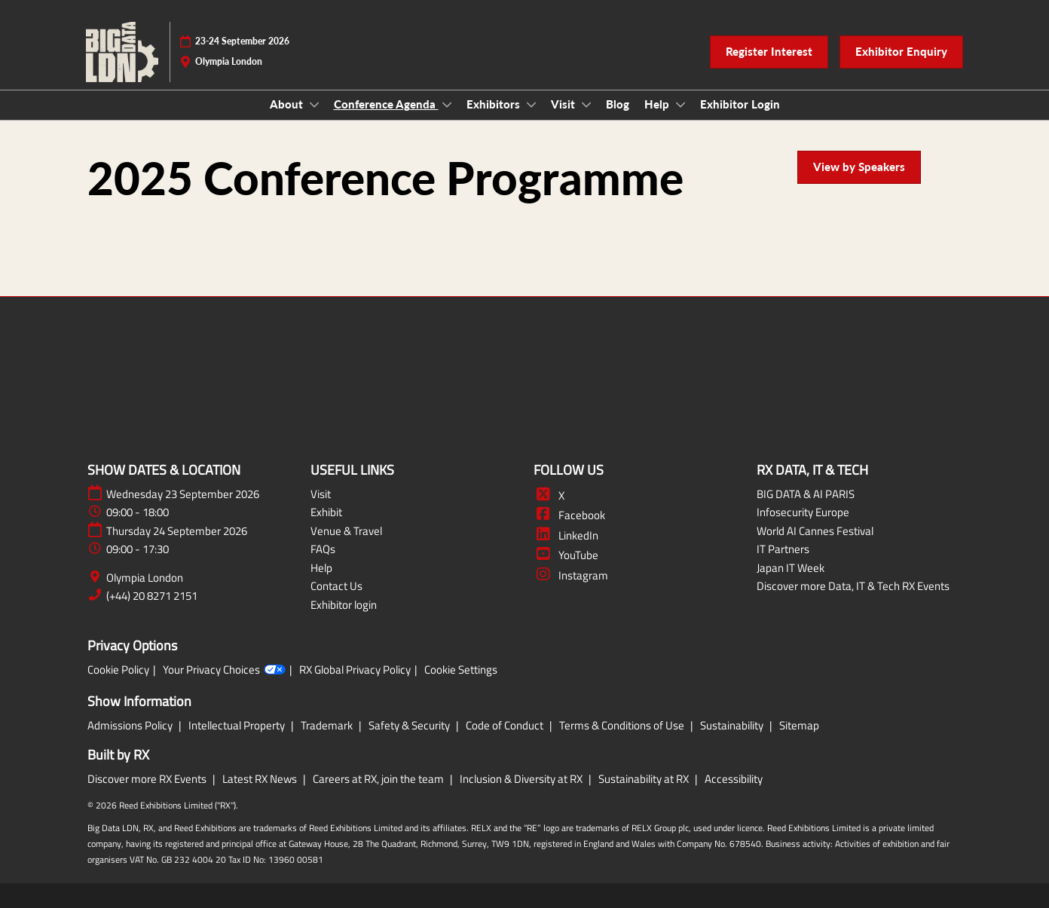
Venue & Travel (346, 531)
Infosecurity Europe (803, 512)
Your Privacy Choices (224, 669)
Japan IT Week (790, 567)
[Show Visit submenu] (586, 104)
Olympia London (144, 577)
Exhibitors (494, 104)
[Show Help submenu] (680, 104)
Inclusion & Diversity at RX (522, 778)
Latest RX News (260, 778)
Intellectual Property (237, 725)
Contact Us (336, 586)
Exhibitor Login (740, 104)
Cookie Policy (118, 669)
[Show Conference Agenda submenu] (446, 104)
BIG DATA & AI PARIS (806, 494)
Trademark (328, 725)
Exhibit (326, 512)
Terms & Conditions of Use (623, 725)
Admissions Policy (131, 725)
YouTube (566, 555)
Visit (564, 104)
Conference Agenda (386, 104)
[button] (769, 52)
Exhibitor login (343, 604)
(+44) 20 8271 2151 (151, 596)
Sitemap (799, 725)
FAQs (322, 549)
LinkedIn (566, 535)
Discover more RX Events (148, 778)
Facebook (569, 515)
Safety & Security (410, 725)
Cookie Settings (460, 669)
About (288, 104)
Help (658, 104)
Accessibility (734, 778)
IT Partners (783, 549)
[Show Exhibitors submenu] (531, 104)
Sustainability (733, 725)
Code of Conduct (506, 725)
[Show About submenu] (314, 104)
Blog (617, 104)
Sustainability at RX (644, 778)
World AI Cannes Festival (815, 531)
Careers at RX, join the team (379, 778)
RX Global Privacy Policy (355, 669)
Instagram (571, 575)
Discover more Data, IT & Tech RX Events (853, 586)
